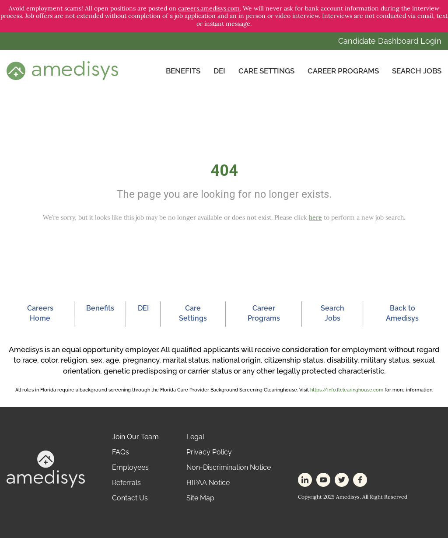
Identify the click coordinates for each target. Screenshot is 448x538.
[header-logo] (62, 69)
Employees (130, 467)
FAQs (120, 452)
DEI (219, 70)
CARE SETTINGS (266, 70)
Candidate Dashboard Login (389, 40)
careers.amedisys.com (209, 8)
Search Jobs (416, 70)
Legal (195, 437)
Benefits (183, 70)
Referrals (126, 483)
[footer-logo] (46, 469)
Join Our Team (135, 437)
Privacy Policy (209, 452)
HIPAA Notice (208, 483)
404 (224, 170)
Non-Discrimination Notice (228, 467)
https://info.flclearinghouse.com (346, 390)
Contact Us (130, 498)
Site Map (200, 498)
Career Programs (343, 70)
